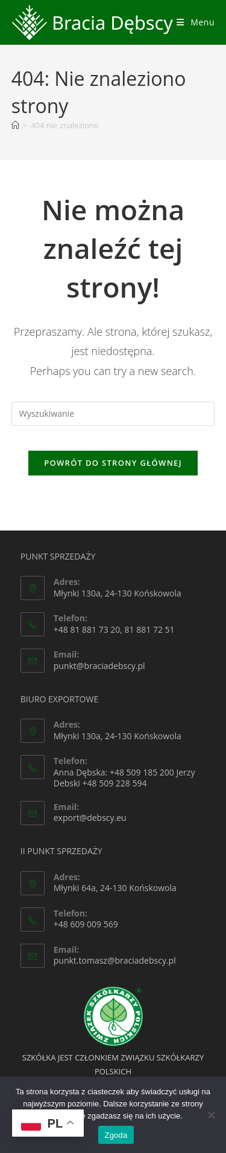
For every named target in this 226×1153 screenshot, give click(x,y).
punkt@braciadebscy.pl (99, 665)
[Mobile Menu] (196, 22)
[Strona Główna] (15, 125)
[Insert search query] (113, 414)
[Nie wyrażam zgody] (211, 1115)
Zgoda (115, 1135)
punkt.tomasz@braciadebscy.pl (115, 960)
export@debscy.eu (90, 817)
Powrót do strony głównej (113, 462)
